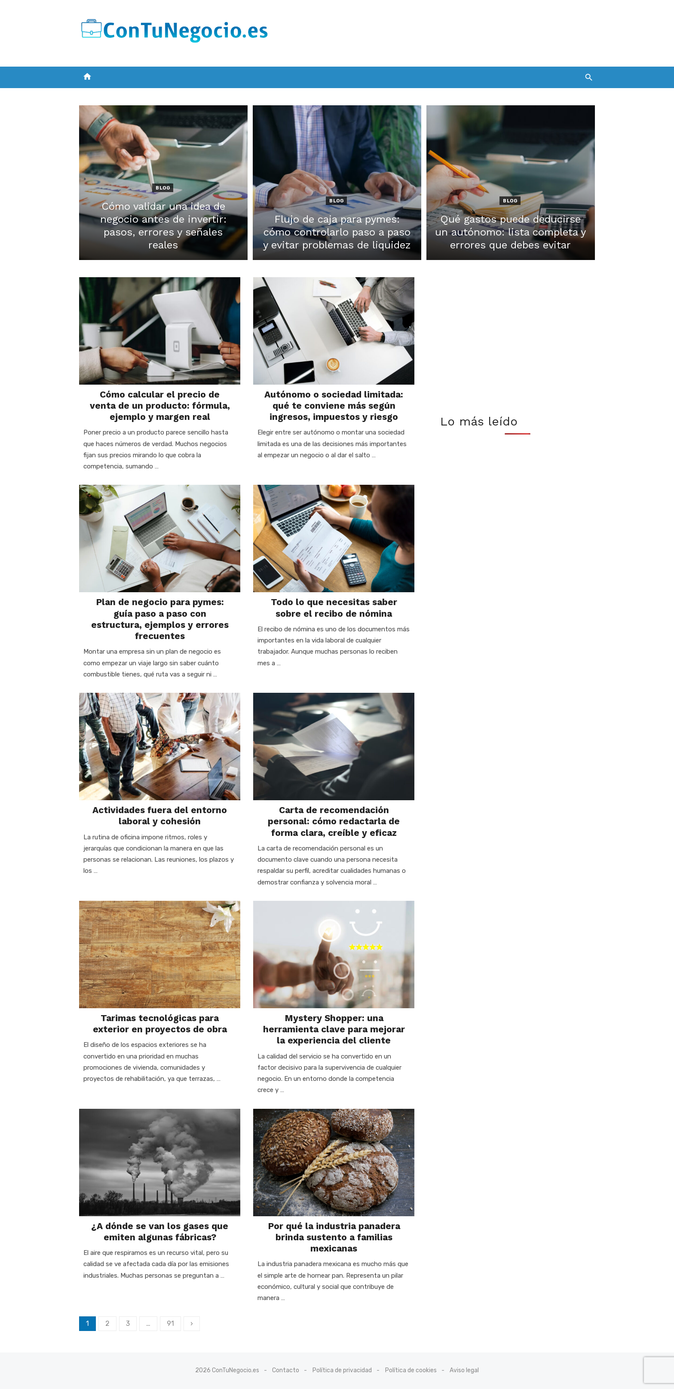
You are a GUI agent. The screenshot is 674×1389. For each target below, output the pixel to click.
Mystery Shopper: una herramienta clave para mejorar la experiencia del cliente (334, 1029)
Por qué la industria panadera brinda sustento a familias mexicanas (334, 1237)
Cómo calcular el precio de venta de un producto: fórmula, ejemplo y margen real (160, 405)
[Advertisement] (438, 31)
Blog (163, 188)
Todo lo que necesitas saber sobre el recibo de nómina (334, 607)
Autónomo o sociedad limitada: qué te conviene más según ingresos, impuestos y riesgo (333, 405)
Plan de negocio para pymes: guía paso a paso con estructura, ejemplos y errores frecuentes (160, 619)
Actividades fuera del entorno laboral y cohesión (159, 815)
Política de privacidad (342, 1370)
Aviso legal (464, 1370)
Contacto (285, 1370)
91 (170, 1323)
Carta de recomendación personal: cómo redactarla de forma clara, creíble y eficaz (334, 821)
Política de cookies (411, 1370)
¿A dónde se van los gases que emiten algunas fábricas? (159, 1231)
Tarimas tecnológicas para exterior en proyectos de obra (160, 1023)
